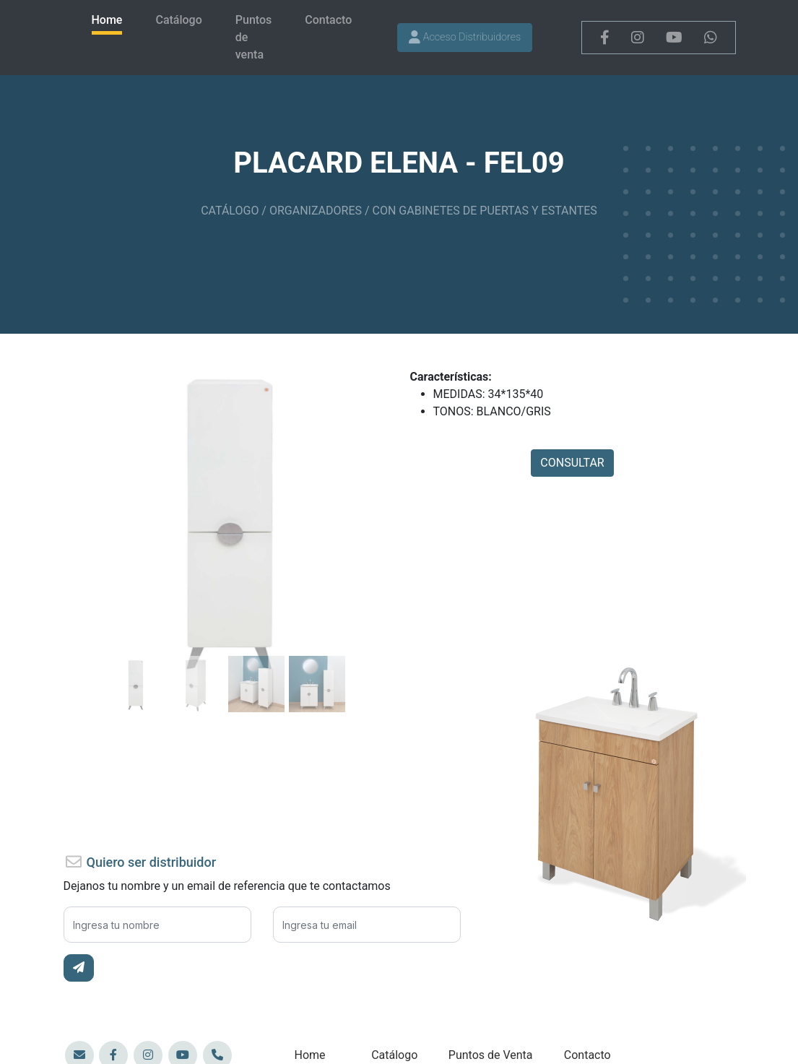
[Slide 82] (135, 657)
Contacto (328, 20)
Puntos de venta (253, 37)
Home (107, 20)
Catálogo (178, 20)
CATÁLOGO (230, 210)
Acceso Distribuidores (465, 37)
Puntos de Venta (490, 1055)
